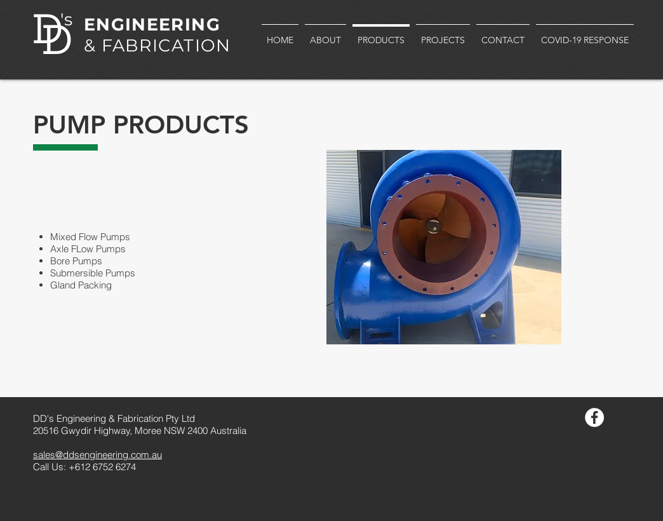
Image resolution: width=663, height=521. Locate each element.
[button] (443, 247)
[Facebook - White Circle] (594, 417)
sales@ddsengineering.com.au (97, 455)
